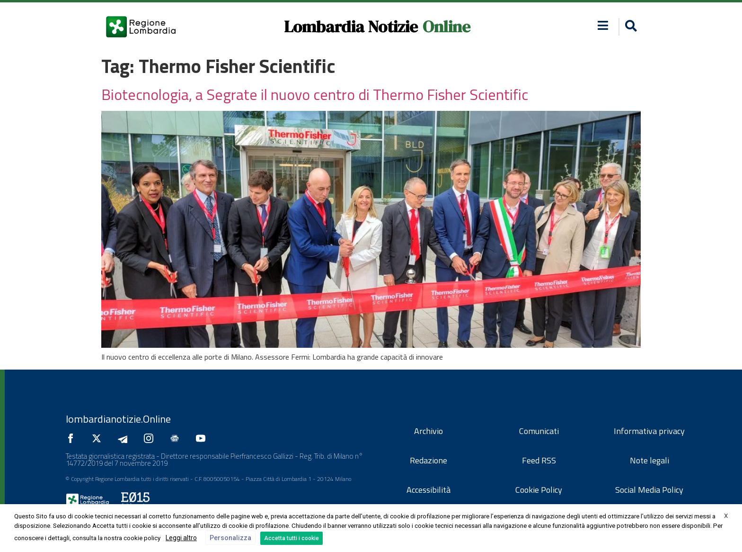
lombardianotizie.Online (118, 419)
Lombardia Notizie (351, 26)
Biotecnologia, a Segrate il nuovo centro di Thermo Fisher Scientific (314, 94)
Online (446, 26)
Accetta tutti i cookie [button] (291, 538)
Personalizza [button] (230, 538)
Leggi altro (181, 538)
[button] (629, 27)
